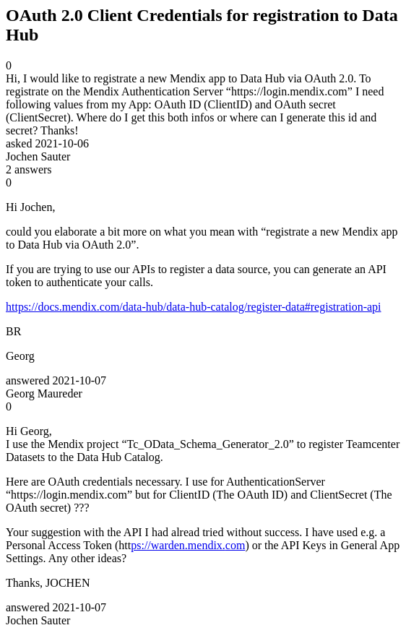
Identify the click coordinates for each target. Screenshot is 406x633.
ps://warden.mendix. (178, 545)
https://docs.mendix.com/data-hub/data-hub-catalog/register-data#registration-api (193, 307)
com (235, 545)
